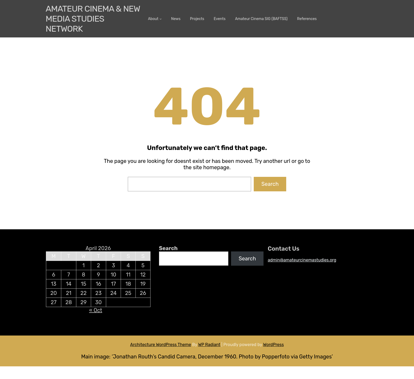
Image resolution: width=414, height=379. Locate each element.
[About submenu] (160, 19)
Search (270, 184)
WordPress (273, 344)
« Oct (95, 310)
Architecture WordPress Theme (160, 344)
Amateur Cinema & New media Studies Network (93, 19)
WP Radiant (209, 344)
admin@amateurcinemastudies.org (302, 260)
